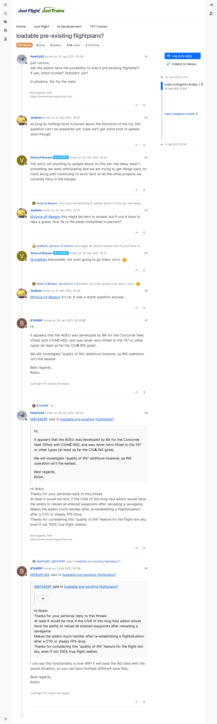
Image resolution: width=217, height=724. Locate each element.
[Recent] (5, 13)
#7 (146, 320)
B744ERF (36, 320)
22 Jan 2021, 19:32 (94, 157)
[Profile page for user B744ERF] (22, 323)
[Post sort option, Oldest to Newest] (183, 64)
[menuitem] (211, 5)
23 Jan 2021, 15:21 (94, 253)
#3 (146, 157)
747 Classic (24, 45)
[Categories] (5, 5)
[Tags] (5, 22)
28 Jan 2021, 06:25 (70, 413)
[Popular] (5, 30)
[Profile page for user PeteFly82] (22, 59)
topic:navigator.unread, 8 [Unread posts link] (180, 114)
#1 (146, 56)
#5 (146, 253)
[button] (5, 719)
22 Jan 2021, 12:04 (70, 56)
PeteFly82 (37, 56)
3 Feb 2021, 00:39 (68, 568)
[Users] (5, 39)
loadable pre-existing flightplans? (87, 419)
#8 (146, 413)
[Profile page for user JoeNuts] (22, 120)
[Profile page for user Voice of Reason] (22, 160)
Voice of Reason (41, 157)
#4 (146, 210)
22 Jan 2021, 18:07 (67, 117)
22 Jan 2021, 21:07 (67, 210)
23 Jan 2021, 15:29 (67, 290)
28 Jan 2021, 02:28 (69, 320)
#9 (146, 568)
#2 (146, 117)
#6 (146, 290)
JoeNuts (36, 117)
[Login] (211, 5)
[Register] (211, 13)
